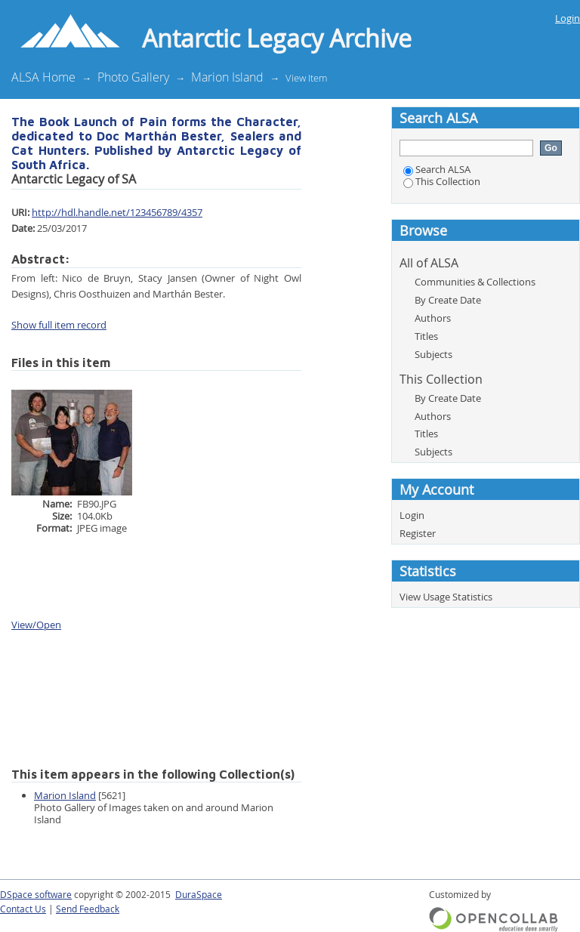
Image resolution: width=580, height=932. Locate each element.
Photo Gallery (133, 77)
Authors (433, 318)
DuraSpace (198, 894)
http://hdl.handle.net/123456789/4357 (117, 212)
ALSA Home (43, 77)
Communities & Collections (475, 282)
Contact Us (23, 909)
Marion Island (227, 77)
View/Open (36, 624)
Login (567, 18)
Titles (426, 336)
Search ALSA (436, 169)
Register (418, 533)
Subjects (433, 354)
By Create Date (448, 300)
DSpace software (36, 894)
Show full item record (58, 325)
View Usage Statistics (446, 596)
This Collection (441, 181)
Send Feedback (87, 909)
